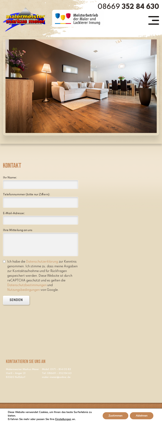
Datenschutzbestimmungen (27, 285)
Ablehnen (142, 416)
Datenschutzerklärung (42, 261)
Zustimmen (115, 416)
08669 (128, 7)
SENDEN (16, 300)
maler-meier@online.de (56, 377)
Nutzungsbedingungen (23, 290)
